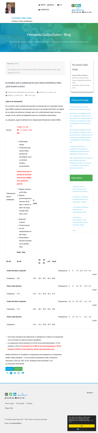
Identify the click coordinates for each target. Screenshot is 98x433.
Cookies (29, 403)
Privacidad (20, 403)
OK (82, 426)
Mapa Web (9, 408)
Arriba (90, 393)
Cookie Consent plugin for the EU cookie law (82, 429)
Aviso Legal (9, 403)
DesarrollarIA (16, 423)
